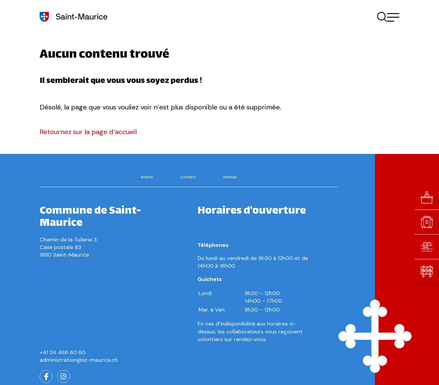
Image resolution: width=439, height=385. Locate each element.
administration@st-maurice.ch (79, 360)
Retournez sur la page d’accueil (88, 131)
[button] (393, 17)
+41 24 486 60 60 (62, 352)
